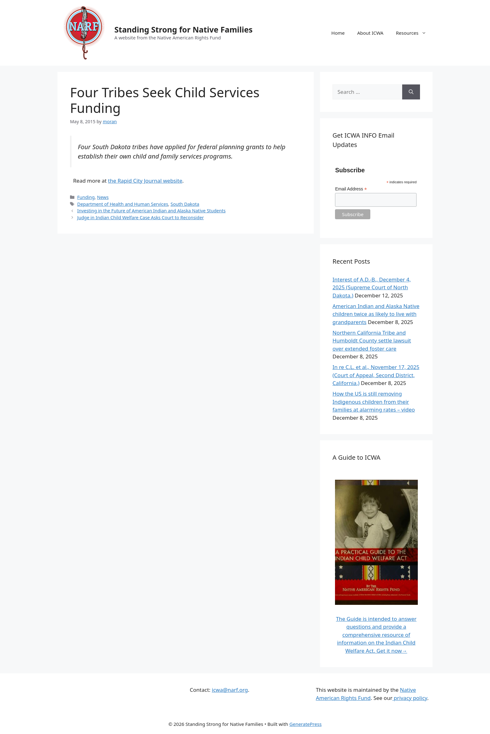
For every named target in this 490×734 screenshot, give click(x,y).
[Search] (411, 91)
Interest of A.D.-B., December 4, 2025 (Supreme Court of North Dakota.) (371, 287)
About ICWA (370, 33)
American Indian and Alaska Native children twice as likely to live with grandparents (375, 314)
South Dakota (185, 204)
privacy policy (409, 697)
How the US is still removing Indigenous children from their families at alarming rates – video (373, 401)
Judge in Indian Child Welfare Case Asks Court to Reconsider (140, 217)
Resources (414, 32)
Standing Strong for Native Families (183, 29)
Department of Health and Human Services (122, 204)
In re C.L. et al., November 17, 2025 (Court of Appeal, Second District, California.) (375, 375)
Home (338, 33)
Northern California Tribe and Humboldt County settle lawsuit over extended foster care (371, 340)
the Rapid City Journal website (145, 180)
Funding (86, 197)
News (102, 197)
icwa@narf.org (230, 689)
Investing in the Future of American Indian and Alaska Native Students (151, 211)
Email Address (351, 189)
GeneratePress (305, 724)
